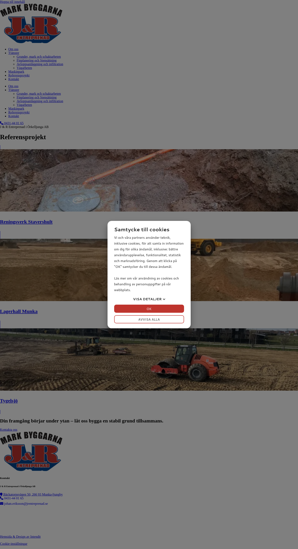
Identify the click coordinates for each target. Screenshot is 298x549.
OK (148, 308)
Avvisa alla (149, 319)
